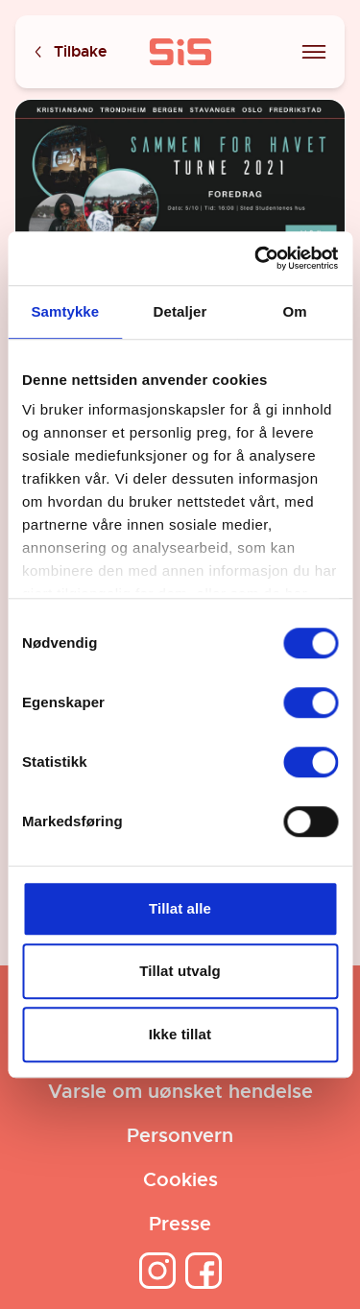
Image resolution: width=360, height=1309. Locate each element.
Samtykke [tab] (65, 311)
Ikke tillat (180, 1034)
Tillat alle (180, 908)
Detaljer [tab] (180, 311)
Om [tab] (295, 311)
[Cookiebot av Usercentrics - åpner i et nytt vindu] (256, 258)
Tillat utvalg (179, 971)
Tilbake (69, 52)
